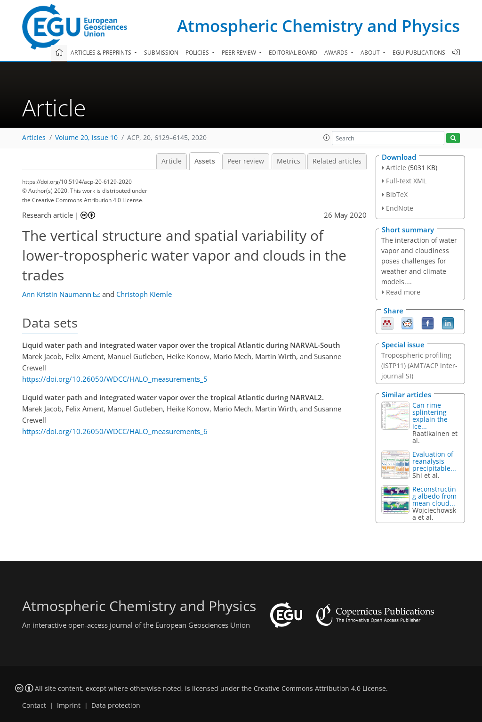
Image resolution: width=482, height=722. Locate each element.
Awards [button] (336, 53)
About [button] (371, 53)
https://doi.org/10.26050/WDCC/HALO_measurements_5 (115, 379)
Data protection (115, 705)
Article (171, 161)
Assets (204, 161)
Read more (403, 291)
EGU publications (419, 53)
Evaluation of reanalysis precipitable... (434, 461)
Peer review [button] (239, 53)
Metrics (288, 161)
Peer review (245, 161)
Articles (34, 137)
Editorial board (293, 53)
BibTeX (397, 194)
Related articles (337, 161)
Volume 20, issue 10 (86, 137)
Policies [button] (197, 53)
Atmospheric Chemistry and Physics (318, 26)
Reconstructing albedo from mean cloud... (434, 496)
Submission (161, 53)
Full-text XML (406, 180)
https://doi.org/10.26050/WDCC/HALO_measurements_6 (115, 431)
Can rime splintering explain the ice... (430, 416)
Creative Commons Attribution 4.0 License (320, 688)
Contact (34, 705)
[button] (326, 137)
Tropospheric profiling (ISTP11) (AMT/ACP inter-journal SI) (419, 365)
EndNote (399, 208)
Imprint (68, 705)
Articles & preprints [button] (102, 53)
